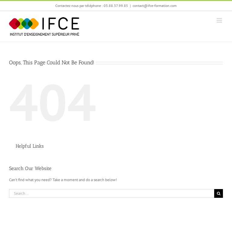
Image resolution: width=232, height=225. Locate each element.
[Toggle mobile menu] (220, 20)
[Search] (218, 193)
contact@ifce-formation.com (155, 5)
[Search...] (111, 193)
